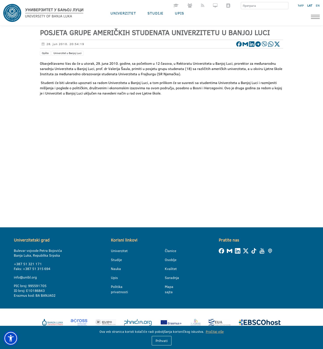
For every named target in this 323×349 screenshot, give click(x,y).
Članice (167, 250)
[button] (10, 338)
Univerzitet (123, 13)
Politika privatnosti (113, 286)
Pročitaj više (215, 331)
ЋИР (301, 5)
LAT (309, 5)
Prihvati (162, 340)
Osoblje (167, 259)
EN (317, 5)
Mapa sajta (167, 286)
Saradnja (167, 277)
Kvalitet (167, 268)
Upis (179, 13)
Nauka (113, 268)
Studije (155, 13)
